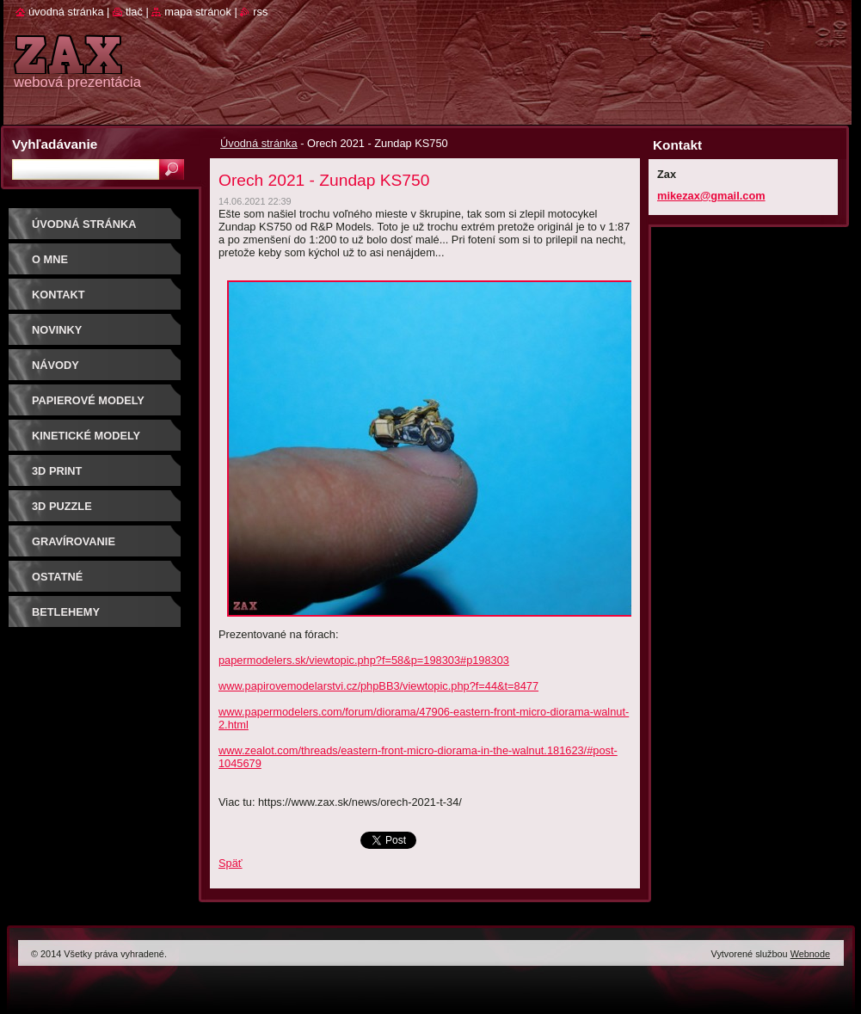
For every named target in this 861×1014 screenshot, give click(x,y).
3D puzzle (62, 506)
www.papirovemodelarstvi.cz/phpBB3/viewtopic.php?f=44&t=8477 (378, 685)
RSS (260, 11)
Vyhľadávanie (54, 144)
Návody (55, 365)
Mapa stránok (197, 11)
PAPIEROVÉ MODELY (88, 400)
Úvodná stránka (259, 143)
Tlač (134, 11)
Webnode (810, 954)
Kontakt (58, 294)
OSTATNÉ (57, 576)
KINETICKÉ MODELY (86, 435)
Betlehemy (66, 611)
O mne (50, 259)
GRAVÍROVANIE (73, 541)
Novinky (57, 329)
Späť (230, 863)
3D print (57, 470)
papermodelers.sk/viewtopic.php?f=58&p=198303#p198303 (363, 660)
